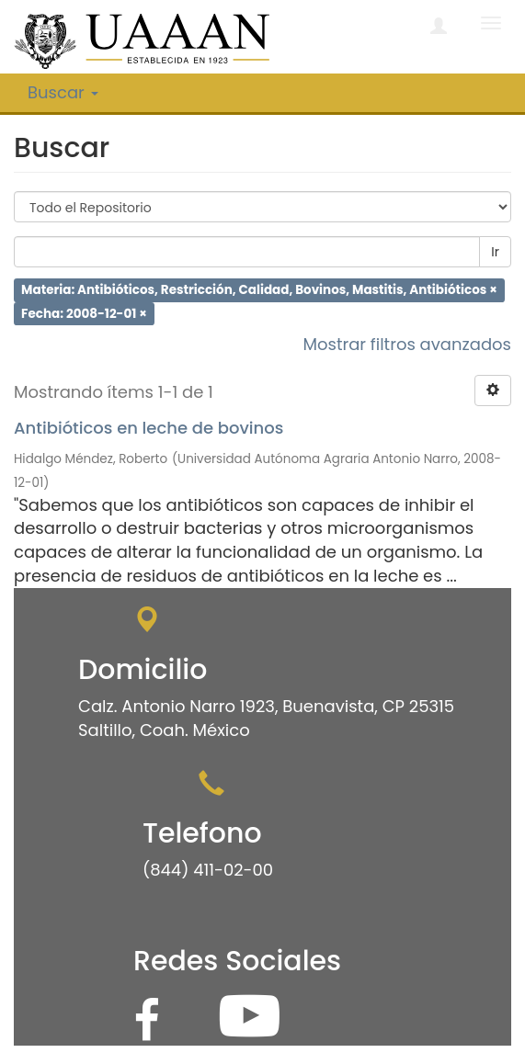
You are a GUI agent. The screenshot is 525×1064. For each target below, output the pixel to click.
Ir (495, 252)
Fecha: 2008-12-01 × (84, 313)
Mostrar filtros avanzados (406, 344)
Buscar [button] (63, 92)
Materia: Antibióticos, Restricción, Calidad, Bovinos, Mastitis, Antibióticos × (259, 290)
